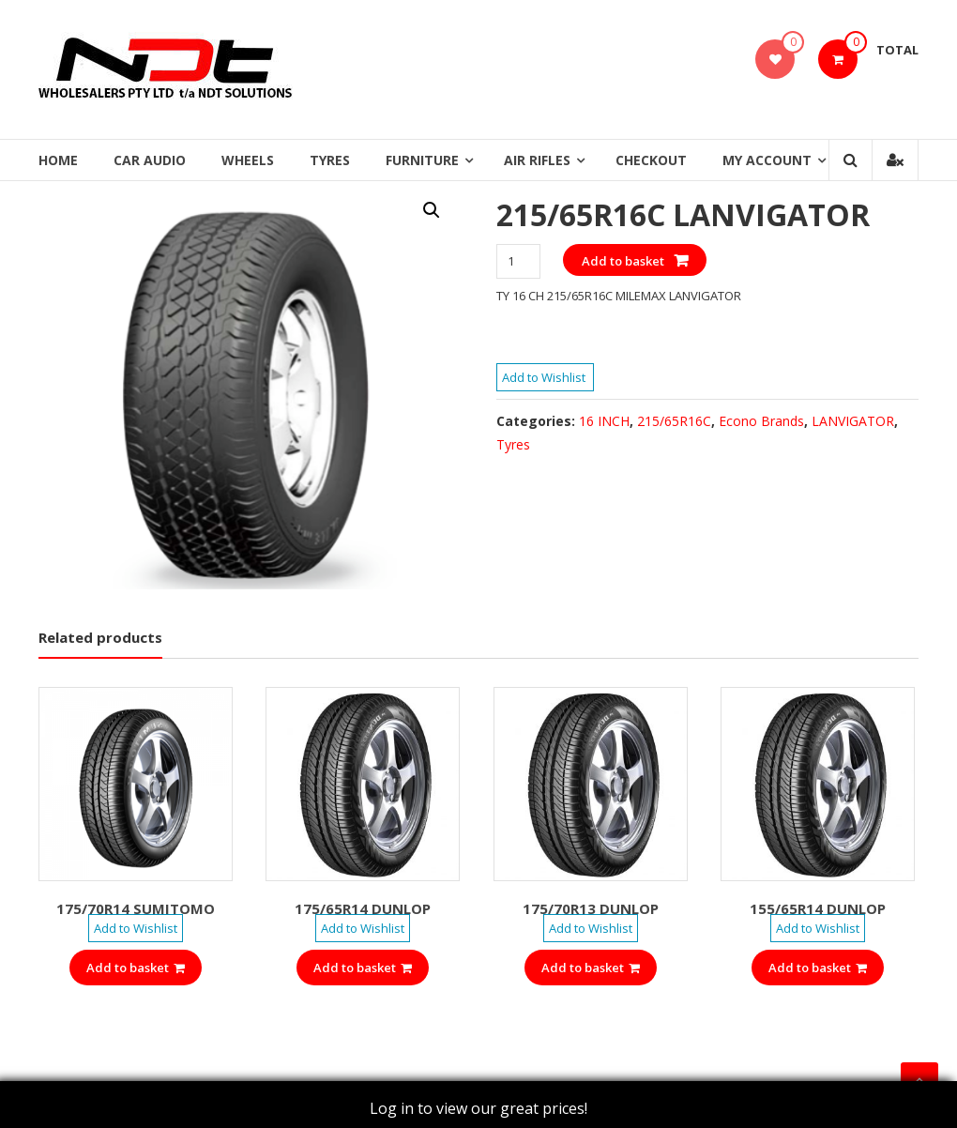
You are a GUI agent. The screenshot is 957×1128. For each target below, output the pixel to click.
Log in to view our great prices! (478, 1108)
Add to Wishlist (545, 377)
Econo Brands (761, 421)
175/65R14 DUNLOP (363, 908)
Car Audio (150, 160)
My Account (767, 160)
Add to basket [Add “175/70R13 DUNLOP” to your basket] (590, 967)
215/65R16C (674, 421)
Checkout (651, 160)
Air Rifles (537, 160)
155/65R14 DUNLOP (818, 908)
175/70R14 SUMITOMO (135, 908)
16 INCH (604, 421)
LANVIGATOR (853, 421)
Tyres (330, 160)
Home (58, 160)
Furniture (422, 160)
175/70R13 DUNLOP (591, 908)
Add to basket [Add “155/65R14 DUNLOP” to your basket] (817, 967)
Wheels (247, 160)
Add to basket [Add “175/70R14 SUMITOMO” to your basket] (135, 967)
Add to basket (623, 260)
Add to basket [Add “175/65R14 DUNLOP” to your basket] (362, 967)
